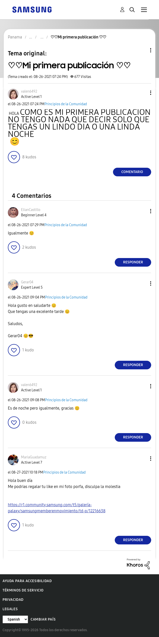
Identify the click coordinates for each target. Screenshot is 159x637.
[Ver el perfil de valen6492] (29, 91)
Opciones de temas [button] (142, 50)
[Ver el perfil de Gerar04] (27, 282)
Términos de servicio (23, 590)
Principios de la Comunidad (65, 104)
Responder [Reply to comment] (133, 262)
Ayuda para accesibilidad (27, 581)
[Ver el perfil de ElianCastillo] (30, 210)
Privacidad (13, 600)
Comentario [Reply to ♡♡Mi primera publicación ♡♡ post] (132, 172)
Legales (10, 609)
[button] (142, 93)
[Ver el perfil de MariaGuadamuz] (33, 457)
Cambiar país (43, 619)
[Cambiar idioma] (15, 619)
